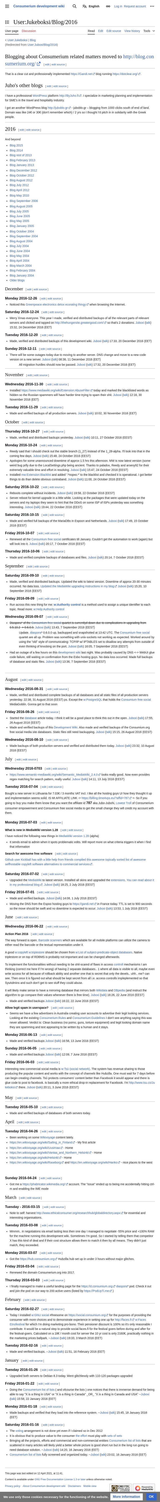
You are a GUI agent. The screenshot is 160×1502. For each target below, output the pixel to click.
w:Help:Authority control (49, 609)
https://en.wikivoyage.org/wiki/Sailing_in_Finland (41, 1142)
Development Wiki (66, 727)
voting (19, 1430)
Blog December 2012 (23, 170)
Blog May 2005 (19, 221)
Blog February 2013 (22, 160)
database (31, 718)
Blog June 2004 (20, 251)
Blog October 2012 (22, 175)
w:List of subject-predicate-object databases (104, 952)
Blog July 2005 (19, 211)
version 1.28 (81, 836)
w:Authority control (67, 604)
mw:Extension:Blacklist (36, 474)
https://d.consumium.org (96, 1286)
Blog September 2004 (24, 236)
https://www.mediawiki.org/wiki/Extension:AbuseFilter (55, 390)
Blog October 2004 (22, 231)
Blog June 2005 (20, 216)
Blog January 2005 (22, 226)
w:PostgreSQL (92, 699)
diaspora (35, 632)
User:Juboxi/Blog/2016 (42, 44)
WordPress (40, 95)
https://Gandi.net (81, 74)
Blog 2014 (16, 150)
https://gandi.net (83, 904)
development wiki (69, 652)
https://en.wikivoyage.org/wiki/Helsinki (34, 1157)
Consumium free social (46, 539)
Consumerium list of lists (39, 1389)
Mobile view (89, 1486)
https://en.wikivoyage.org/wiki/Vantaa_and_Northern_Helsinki (49, 1152)
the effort (81, 1435)
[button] (126, 1497)
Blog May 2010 (19, 195)
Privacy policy (12, 1486)
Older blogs (17, 280)
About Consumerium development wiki (44, 1486)
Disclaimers (74, 1486)
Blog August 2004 (21, 241)
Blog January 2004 (22, 275)
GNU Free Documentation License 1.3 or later (60, 1479)
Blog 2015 (16, 145)
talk (148, 322)
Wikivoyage (47, 1137)
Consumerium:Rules (53, 1018)
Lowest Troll (123, 803)
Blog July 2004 (19, 246)
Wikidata (101, 990)
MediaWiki (65, 836)
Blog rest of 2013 (21, 155)
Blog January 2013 (22, 165)
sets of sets (114, 1435)
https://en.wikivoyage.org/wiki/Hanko (93, 1162)
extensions (118, 880)
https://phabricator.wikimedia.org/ (43, 1184)
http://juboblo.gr (58, 107)
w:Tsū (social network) (75, 1069)
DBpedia (119, 990)
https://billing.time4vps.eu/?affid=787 (105, 798)
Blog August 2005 (21, 206)
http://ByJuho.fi (69, 95)
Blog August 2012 (21, 180)
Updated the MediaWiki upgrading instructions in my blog (77, 586)
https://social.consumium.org (87, 1315)
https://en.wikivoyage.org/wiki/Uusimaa (35, 1147)
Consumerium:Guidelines (88, 1018)
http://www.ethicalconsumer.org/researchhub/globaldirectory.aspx (78, 1213)
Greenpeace (34, 304)
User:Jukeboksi (18, 40)
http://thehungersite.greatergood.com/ (79, 322)
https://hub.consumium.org (37, 1259)
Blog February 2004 (22, 270)
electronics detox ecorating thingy (64, 304)
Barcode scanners (50, 940)
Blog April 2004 (19, 260)
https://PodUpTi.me (96, 1291)
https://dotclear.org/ (125, 74)
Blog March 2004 (21, 265)
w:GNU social (40, 1315)
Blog (33, 40)
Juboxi (140, 322)
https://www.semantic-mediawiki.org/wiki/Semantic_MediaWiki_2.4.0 (54, 774)
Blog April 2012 (19, 190)
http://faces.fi (123, 1319)
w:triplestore (36, 952)
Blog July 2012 (19, 185)
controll (118, 964)
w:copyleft (21, 952)
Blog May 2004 (19, 256)
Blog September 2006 (24, 201)
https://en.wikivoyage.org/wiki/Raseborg (35, 1162)
